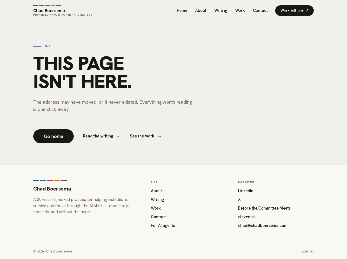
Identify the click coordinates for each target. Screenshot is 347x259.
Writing (220, 10)
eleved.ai (246, 216)
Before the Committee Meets (264, 208)
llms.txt (308, 251)
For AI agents (163, 225)
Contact (260, 10)
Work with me (294, 10)
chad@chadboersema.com (262, 225)
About (200, 10)
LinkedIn (245, 190)
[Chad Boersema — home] (63, 10)
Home (182, 10)
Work (240, 10)
